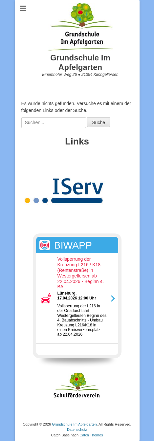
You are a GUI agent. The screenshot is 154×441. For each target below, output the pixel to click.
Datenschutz (77, 429)
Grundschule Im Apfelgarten (80, 62)
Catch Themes (91, 435)
